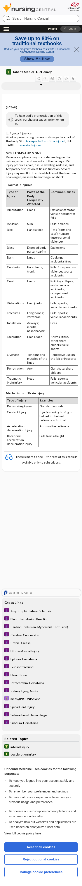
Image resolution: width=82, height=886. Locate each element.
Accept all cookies (41, 847)
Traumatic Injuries (29, 145)
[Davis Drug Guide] (41, 699)
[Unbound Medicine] (73, 6)
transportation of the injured (45, 141)
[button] (70, 29)
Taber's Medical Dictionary (29, 72)
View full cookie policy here (22, 833)
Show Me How (37, 59)
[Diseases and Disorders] (41, 611)
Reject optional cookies (41, 859)
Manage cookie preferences (41, 872)
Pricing (52, 28)
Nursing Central (29, 7)
